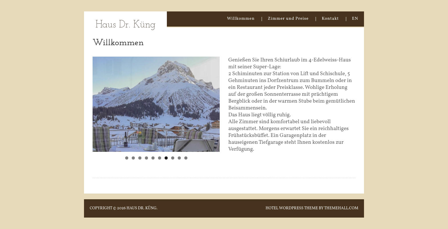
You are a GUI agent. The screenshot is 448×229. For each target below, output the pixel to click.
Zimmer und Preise (288, 19)
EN (355, 19)
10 (185, 158)
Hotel (271, 208)
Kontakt (330, 19)
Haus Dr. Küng (125, 25)
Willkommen (241, 19)
